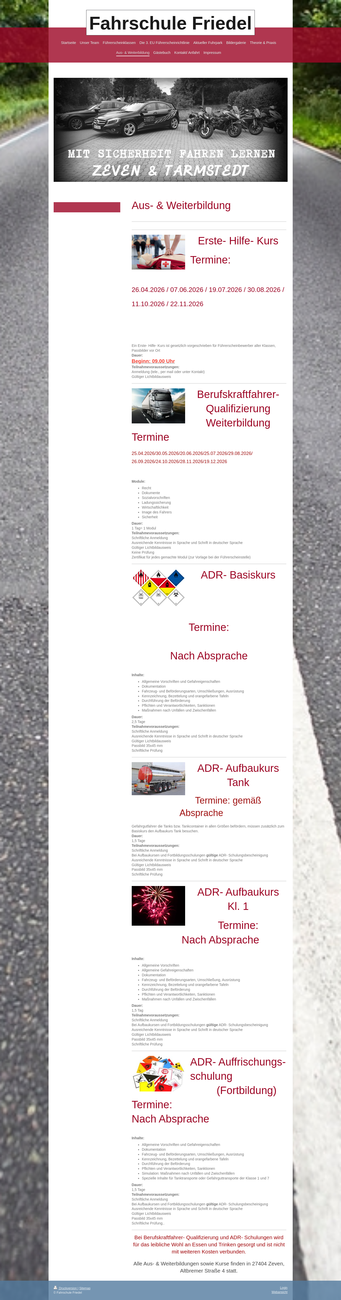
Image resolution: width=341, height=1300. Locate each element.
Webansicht (279, 1292)
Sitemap (85, 1288)
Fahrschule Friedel (170, 23)
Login (283, 1288)
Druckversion (66, 1288)
